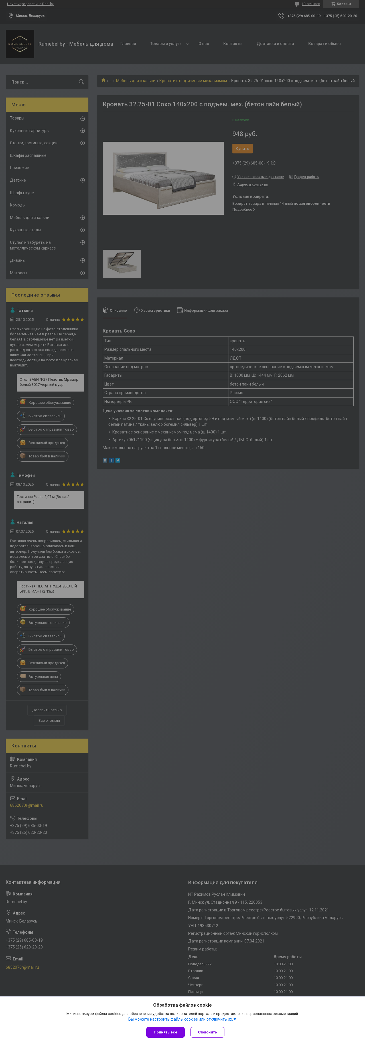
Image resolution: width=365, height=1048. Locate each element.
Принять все (165, 1032)
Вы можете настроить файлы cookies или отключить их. (180, 1019)
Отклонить (207, 1032)
